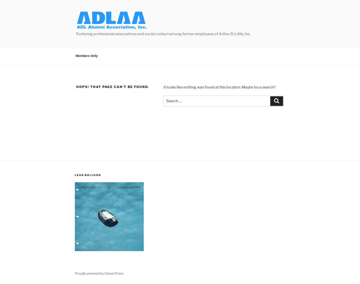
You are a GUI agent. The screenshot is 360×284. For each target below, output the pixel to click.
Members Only (87, 56)
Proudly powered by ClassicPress (99, 273)
